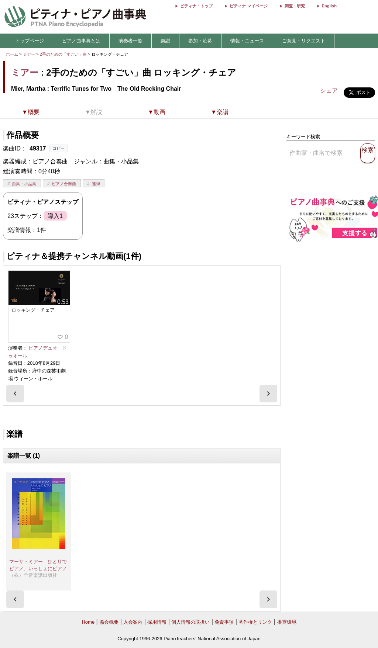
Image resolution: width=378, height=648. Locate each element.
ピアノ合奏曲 (64, 183)
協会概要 (108, 622)
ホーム (12, 54)
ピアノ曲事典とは (81, 41)
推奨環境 (286, 622)
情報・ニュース (247, 41)
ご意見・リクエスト (303, 41)
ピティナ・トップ (196, 6)
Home (88, 622)
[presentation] (15, 393)
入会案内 (132, 622)
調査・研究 (295, 6)
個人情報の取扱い (190, 622)
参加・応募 (200, 41)
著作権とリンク (255, 622)
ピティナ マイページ (248, 6)
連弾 (96, 183)
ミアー (29, 54)
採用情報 (156, 622)
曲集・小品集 (24, 183)
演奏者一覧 (130, 41)
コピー (58, 148)
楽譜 (165, 41)
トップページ (29, 41)
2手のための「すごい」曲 (64, 54)
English (329, 6)
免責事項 (224, 622)
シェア (329, 90)
